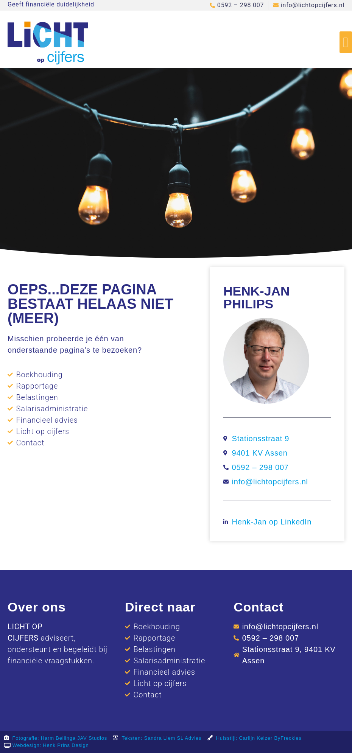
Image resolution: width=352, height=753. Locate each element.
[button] (346, 42)
